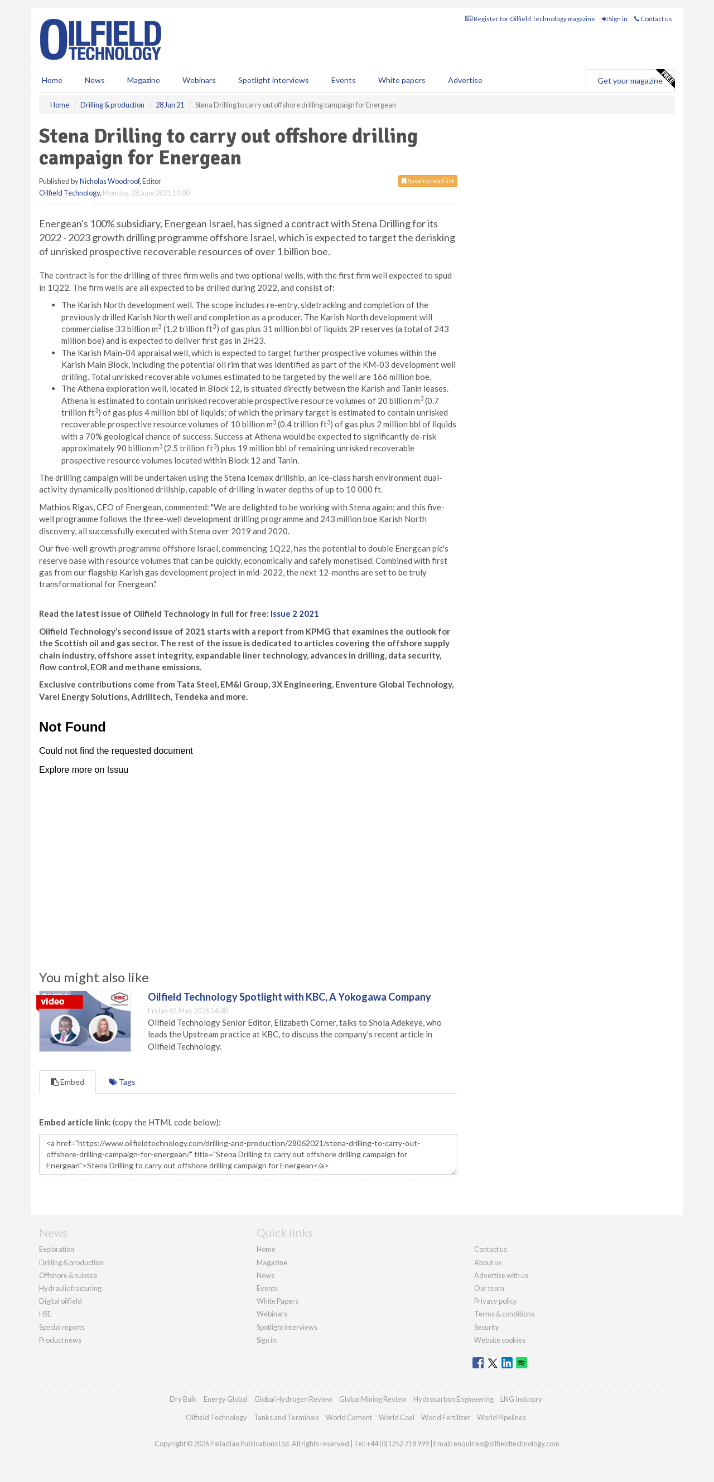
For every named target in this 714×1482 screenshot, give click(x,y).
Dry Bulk (183, 1399)
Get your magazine (635, 79)
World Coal (396, 1417)
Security (486, 1327)
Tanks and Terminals (286, 1417)
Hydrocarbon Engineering (453, 1399)
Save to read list (428, 181)
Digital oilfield (60, 1300)
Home (52, 80)
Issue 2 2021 (295, 613)
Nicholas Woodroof (109, 181)
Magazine (143, 80)
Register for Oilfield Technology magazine (530, 18)
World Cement (349, 1417)
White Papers (277, 1300)
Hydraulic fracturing (70, 1288)
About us (487, 1262)
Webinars (199, 80)
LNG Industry (521, 1399)
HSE (45, 1313)
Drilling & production (71, 1262)
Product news (60, 1339)
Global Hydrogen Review (293, 1399)
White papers (402, 80)
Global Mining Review (373, 1399)
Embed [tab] (67, 1081)
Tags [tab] (122, 1081)
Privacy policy (495, 1300)
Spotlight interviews (273, 80)
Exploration (56, 1249)
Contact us (653, 18)
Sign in (615, 18)
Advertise (465, 80)
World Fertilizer (445, 1417)
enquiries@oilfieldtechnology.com (506, 1443)
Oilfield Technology (69, 192)
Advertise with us (501, 1275)
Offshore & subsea (68, 1275)
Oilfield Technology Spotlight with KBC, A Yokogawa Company (289, 997)
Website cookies (499, 1339)
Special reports (62, 1327)
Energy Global (226, 1399)
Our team (489, 1288)
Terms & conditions (504, 1313)
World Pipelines (501, 1417)
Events (343, 80)
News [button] (95, 80)
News (265, 1275)
